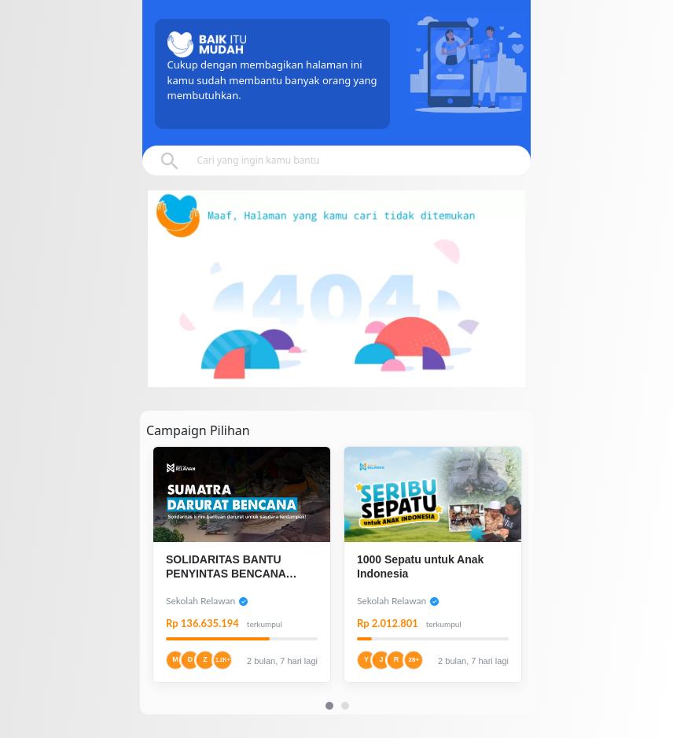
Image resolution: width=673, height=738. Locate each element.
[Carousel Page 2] (345, 706)
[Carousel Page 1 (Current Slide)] (329, 706)
